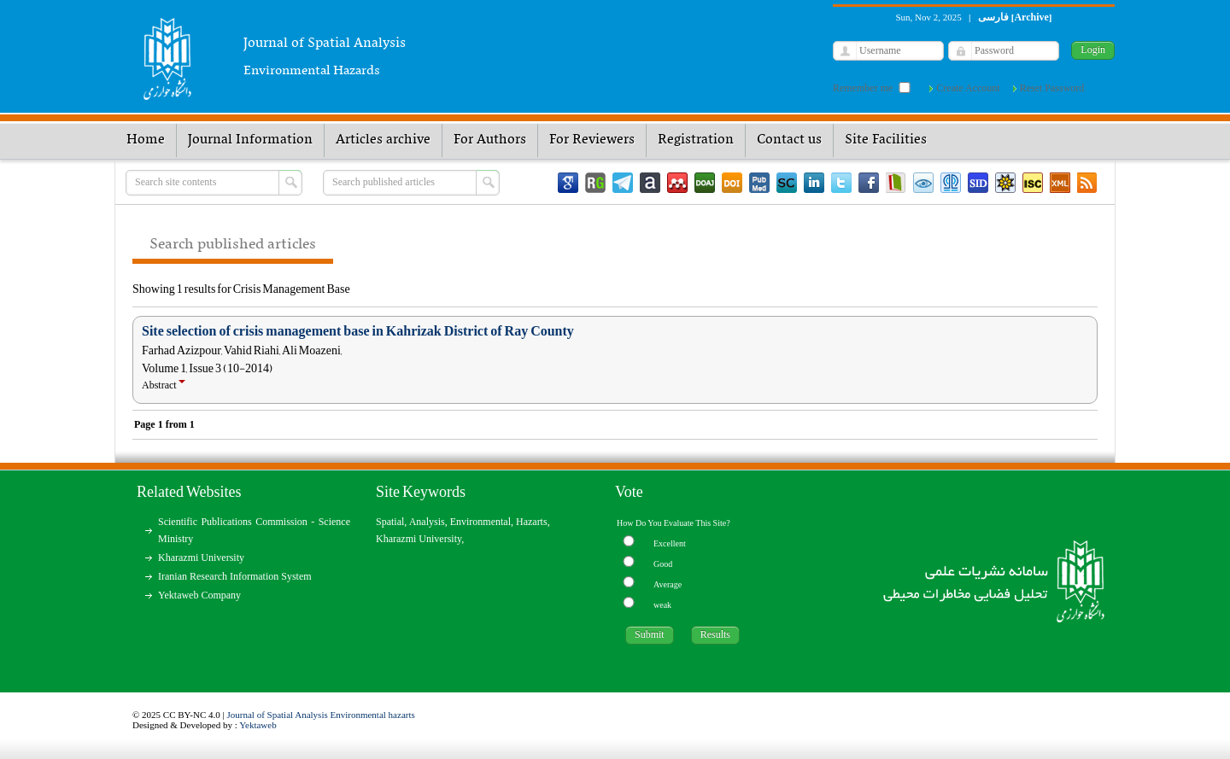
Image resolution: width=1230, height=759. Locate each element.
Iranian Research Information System (235, 576)
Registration (696, 140)
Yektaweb (258, 725)
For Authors (490, 140)
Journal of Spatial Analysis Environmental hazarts (321, 714)
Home (145, 140)
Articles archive (383, 140)
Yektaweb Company (199, 595)
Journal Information (250, 140)
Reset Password (1052, 88)
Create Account (967, 88)
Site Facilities (886, 140)
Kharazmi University (201, 557)
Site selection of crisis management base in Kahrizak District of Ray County (358, 331)
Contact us (789, 140)
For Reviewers (592, 140)
